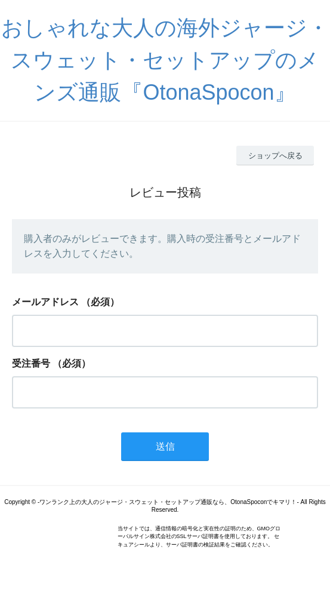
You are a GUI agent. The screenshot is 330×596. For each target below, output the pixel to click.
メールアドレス (45, 302)
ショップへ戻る (275, 155)
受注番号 (31, 363)
